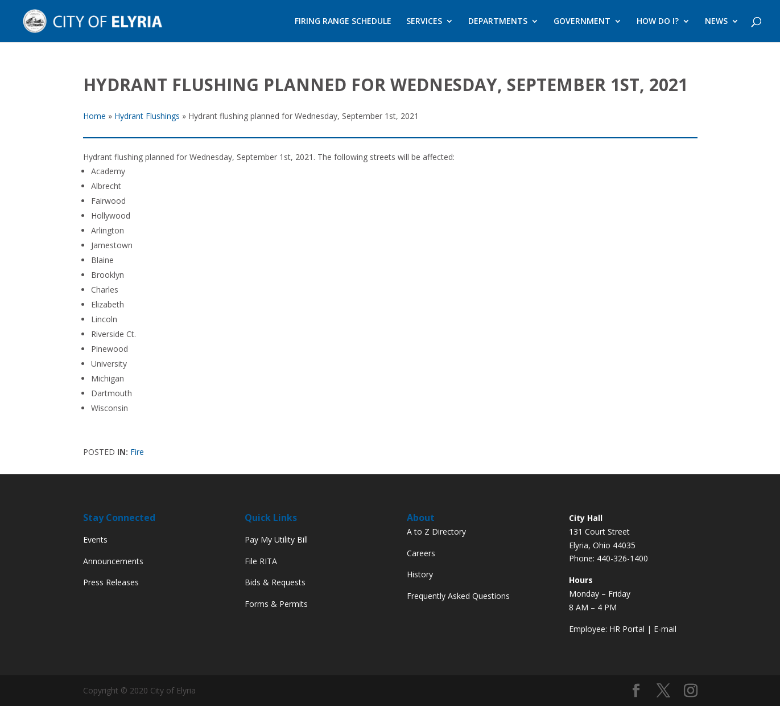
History (420, 574)
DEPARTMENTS (497, 21)
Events (95, 539)
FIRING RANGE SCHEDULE (343, 21)
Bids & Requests (275, 582)
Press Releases (111, 582)
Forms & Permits (276, 603)
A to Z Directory (436, 531)
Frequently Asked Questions (458, 595)
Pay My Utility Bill (276, 539)
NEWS (716, 21)
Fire (137, 451)
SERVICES (424, 21)
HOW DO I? (658, 21)
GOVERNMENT (582, 21)
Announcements (113, 561)
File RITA (261, 561)
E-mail (665, 628)
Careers (421, 553)
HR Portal (627, 628)
